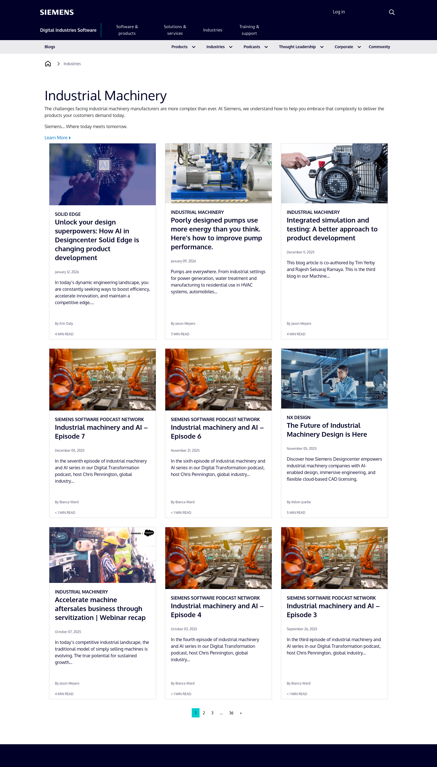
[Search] (392, 12)
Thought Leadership (297, 46)
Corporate (344, 46)
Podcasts (252, 46)
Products (179, 46)
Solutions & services (175, 30)
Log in (339, 11)
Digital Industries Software (68, 30)
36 (231, 712)
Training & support (249, 30)
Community (379, 46)
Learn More (58, 137)
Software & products (127, 30)
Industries (212, 30)
